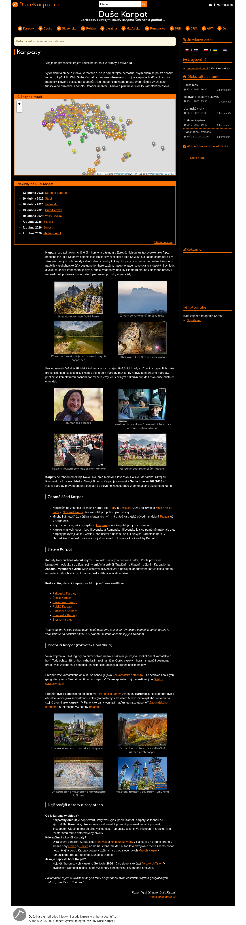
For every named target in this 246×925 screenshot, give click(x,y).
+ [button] (19, 104)
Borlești (48, 227)
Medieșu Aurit (52, 233)
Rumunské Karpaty (65, 615)
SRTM (134, 174)
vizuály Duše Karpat (100, 920)
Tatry (113, 507)
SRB (178, 28)
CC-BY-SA (169, 174)
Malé (159, 507)
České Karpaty (62, 597)
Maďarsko (133, 28)
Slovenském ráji (73, 512)
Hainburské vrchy (122, 841)
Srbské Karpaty (62, 619)
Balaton (94, 706)
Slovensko (69, 28)
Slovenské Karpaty (65, 602)
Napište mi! (194, 320)
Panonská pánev (109, 693)
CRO (194, 28)
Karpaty (28, 28)
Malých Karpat (148, 850)
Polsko (91, 28)
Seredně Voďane (56, 192)
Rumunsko (157, 28)
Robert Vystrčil (64, 920)
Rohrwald (101, 841)
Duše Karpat (198, 157)
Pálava (164, 516)
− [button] (19, 109)
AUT (210, 28)
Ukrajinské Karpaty (65, 610)
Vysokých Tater (152, 863)
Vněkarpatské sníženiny (128, 675)
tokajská (101, 525)
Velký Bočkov (53, 215)
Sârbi (48, 198)
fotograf (80, 920)
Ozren (72, 846)
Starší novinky (163, 242)
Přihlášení (225, 4)
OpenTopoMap (156, 174)
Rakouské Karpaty (64, 593)
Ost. (225, 28)
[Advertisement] (207, 278)
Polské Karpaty (62, 606)
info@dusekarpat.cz (163, 896)
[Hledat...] (120, 4)
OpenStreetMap (123, 174)
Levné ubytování (197, 68)
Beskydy (125, 507)
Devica (83, 846)
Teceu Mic (51, 204)
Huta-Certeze (53, 210)
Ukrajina (111, 28)
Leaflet (100, 174)
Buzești (48, 221)
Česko (48, 28)
